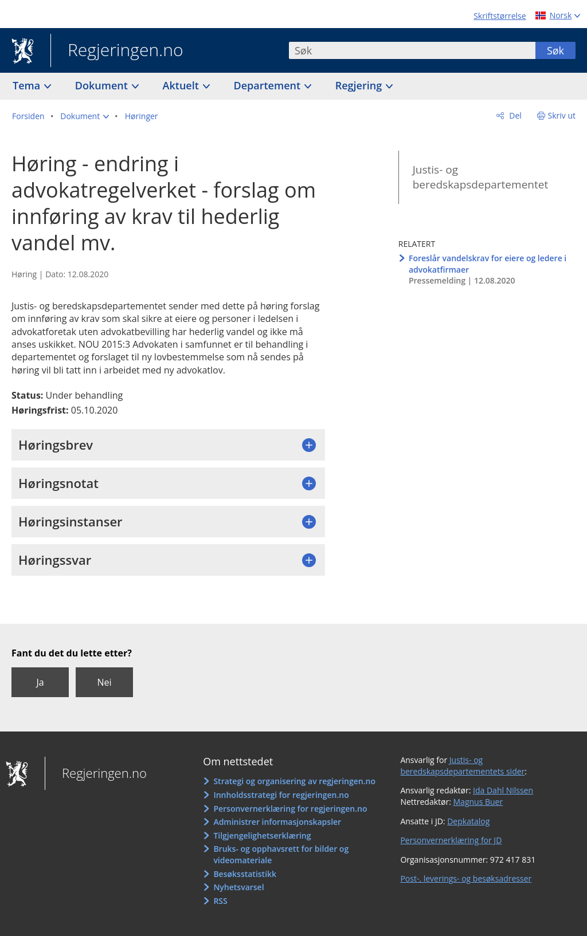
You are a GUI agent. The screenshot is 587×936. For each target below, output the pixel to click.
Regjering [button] (360, 85)
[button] (84, 116)
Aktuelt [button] (182, 85)
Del (514, 115)
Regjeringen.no (116, 51)
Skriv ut (562, 115)
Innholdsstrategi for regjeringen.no (281, 794)
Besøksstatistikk (244, 873)
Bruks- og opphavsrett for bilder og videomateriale (281, 854)
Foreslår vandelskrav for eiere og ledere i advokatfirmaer (487, 264)
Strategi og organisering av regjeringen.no (294, 781)
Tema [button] (28, 85)
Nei (104, 682)
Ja (40, 682)
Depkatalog (468, 821)
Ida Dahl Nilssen (503, 790)
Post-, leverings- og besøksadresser (465, 878)
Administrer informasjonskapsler (277, 821)
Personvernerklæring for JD (451, 840)
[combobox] (412, 50)
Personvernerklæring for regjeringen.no (290, 808)
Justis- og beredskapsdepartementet (480, 177)
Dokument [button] (103, 85)
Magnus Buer (478, 801)
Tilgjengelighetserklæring (262, 835)
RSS (220, 900)
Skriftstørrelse (499, 15)
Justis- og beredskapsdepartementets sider (462, 765)
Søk (555, 50)
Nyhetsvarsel (238, 887)
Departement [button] (268, 85)
